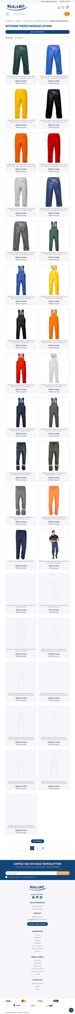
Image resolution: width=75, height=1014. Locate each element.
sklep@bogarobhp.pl (50, 1)
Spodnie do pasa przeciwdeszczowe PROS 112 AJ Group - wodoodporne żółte (21, 121)
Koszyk (37, 974)
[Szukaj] (41, 14)
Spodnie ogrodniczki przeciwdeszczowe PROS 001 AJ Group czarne (21, 341)
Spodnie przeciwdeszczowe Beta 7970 (21, 561)
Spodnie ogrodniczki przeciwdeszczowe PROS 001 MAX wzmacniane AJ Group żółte (54, 694)
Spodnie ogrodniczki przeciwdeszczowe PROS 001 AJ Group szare (54, 430)
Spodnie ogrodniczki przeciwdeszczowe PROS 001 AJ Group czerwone (21, 385)
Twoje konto (38, 966)
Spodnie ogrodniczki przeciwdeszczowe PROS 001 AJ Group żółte (54, 297)
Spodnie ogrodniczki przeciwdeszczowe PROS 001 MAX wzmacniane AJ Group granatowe (54, 783)
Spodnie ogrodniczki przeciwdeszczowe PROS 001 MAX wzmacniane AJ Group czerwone (21, 783)
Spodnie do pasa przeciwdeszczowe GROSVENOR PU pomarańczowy (54, 518)
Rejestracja (37, 963)
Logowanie (37, 960)
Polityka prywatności (37, 971)
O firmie (37, 935)
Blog (37, 989)
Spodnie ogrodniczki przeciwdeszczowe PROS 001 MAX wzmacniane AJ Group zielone (54, 651)
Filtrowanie (37, 32)
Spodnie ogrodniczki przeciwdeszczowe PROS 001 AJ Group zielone (54, 253)
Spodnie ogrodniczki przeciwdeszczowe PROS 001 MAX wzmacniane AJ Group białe (21, 826)
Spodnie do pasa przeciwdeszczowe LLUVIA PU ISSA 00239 (21, 650)
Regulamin (37, 943)
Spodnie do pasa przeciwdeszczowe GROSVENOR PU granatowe (21, 474)
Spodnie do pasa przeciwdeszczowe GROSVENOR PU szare (21, 518)
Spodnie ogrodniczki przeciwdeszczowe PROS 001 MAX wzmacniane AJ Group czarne (21, 739)
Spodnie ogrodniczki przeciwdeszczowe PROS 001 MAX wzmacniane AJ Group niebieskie (21, 695)
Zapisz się (63, 873)
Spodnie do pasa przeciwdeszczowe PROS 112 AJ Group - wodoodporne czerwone (54, 165)
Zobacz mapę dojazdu (37, 924)
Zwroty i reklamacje (37, 948)
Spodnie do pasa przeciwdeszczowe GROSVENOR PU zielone (54, 474)
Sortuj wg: (9, 38)
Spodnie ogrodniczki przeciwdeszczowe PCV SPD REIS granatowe (54, 562)
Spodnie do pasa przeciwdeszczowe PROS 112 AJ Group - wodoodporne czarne (54, 121)
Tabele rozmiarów (37, 983)
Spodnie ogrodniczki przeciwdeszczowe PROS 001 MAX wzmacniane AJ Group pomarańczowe (54, 739)
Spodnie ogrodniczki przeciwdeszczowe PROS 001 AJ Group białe (54, 385)
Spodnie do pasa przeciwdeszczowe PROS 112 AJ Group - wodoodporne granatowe (54, 209)
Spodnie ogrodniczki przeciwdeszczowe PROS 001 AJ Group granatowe (21, 430)
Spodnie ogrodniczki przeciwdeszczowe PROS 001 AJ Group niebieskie (21, 297)
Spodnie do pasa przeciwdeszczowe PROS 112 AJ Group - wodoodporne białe (21, 209)
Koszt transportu (37, 946)
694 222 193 (66, 1)
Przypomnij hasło (37, 969)
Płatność (37, 951)
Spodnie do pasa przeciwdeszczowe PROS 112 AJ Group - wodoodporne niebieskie (54, 77)
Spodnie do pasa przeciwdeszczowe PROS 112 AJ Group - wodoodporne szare (21, 253)
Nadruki (37, 986)
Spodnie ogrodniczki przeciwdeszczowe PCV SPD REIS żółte (21, 606)
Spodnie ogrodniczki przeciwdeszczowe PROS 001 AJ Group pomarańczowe (54, 341)
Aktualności (37, 938)
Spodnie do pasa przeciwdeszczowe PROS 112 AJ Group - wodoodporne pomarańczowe (21, 165)
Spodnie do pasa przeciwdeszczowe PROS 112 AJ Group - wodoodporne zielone (21, 77)
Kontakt (37, 940)
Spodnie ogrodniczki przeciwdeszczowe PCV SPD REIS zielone (54, 606)
